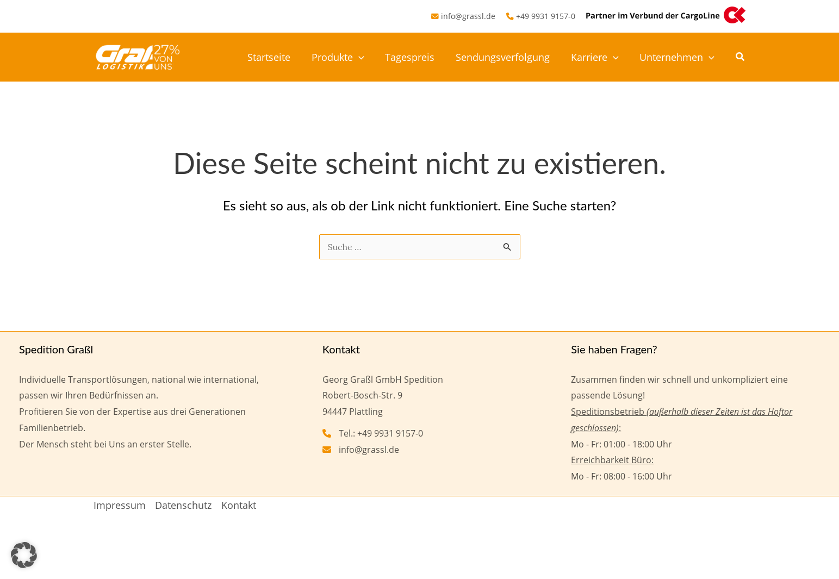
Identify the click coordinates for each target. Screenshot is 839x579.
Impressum (120, 505)
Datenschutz (183, 505)
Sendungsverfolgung (506, 57)
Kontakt (238, 505)
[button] (365, 57)
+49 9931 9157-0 (545, 16)
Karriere (597, 57)
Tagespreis (415, 57)
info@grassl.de (468, 16)
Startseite (277, 57)
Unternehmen (678, 57)
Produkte (344, 57)
